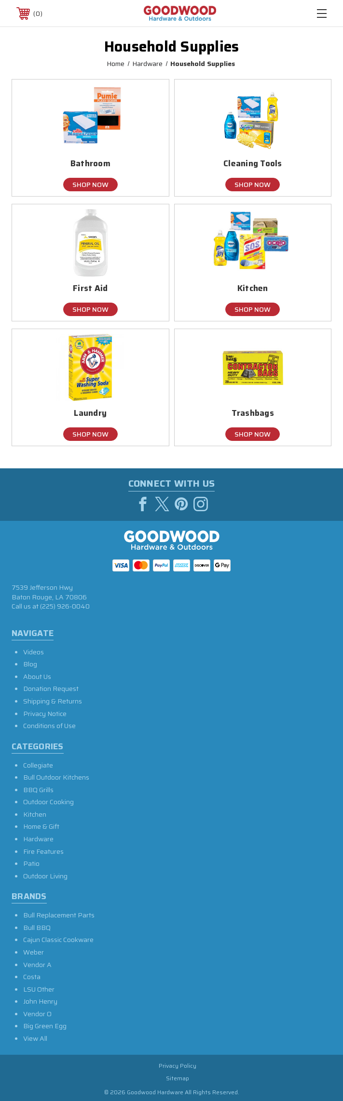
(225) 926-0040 (65, 606)
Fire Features (43, 851)
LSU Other (39, 989)
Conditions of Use (49, 725)
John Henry (40, 1001)
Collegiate (38, 765)
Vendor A (37, 964)
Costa (32, 976)
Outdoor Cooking (48, 801)
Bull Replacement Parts (59, 915)
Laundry (90, 413)
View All (35, 1038)
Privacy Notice (45, 713)
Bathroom (90, 163)
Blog (30, 664)
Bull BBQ (37, 927)
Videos (33, 652)
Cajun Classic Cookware (58, 939)
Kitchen (252, 288)
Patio (31, 863)
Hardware (38, 839)
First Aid (90, 288)
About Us (37, 676)
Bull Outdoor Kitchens (56, 777)
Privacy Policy (177, 1065)
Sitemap (177, 1078)
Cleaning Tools (252, 163)
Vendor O (37, 1013)
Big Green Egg (45, 1026)
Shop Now (90, 184)
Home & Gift (41, 826)
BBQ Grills (38, 789)
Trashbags (253, 413)
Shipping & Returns (52, 701)
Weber (33, 952)
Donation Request (51, 688)
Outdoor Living (45, 876)
